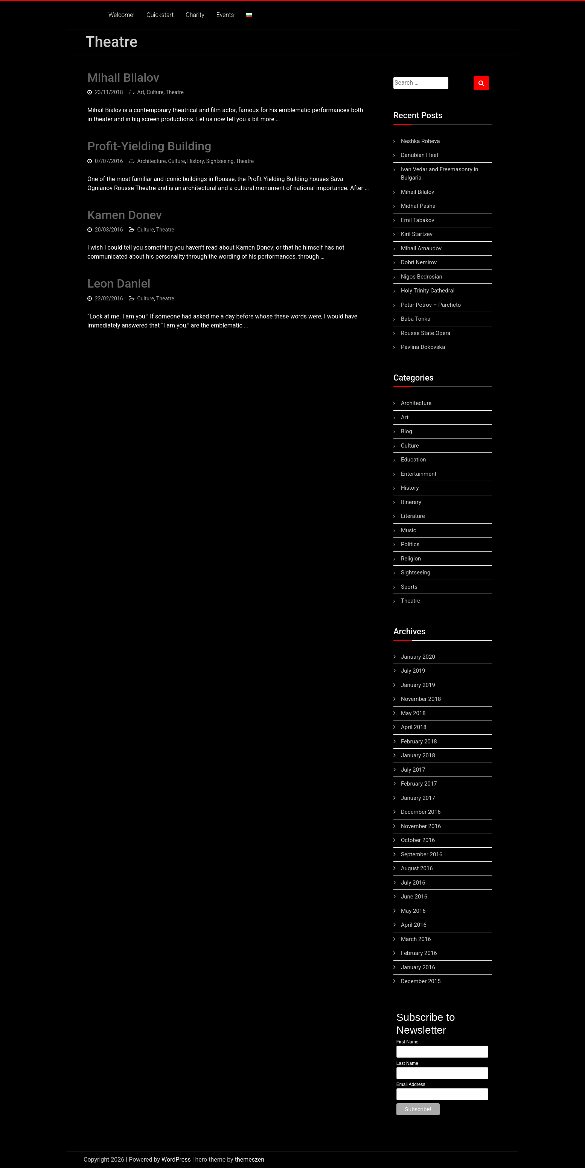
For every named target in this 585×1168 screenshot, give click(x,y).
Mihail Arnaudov (421, 248)
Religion (411, 558)
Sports (409, 586)
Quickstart (160, 14)
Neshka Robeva (420, 141)
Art (141, 92)
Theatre (175, 92)
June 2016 (414, 896)
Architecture (151, 161)
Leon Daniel (119, 283)
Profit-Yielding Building (149, 146)
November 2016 (421, 826)
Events (225, 14)
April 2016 (414, 924)
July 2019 (413, 670)
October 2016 (418, 840)
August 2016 (417, 868)
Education (413, 459)
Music (408, 530)
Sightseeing (219, 161)
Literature (413, 516)
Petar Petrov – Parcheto (431, 305)
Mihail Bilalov (123, 77)
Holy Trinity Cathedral (427, 290)
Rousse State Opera (425, 333)
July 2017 (413, 769)
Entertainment (418, 474)
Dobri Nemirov (419, 262)
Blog (406, 431)
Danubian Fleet (420, 155)
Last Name (407, 1063)
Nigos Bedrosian (421, 276)
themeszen (249, 1159)
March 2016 (416, 939)
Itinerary (411, 502)
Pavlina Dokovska (423, 347)
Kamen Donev (124, 215)
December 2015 (421, 981)
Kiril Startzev (417, 234)
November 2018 (421, 699)
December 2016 (421, 812)
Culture (155, 92)
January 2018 (418, 755)
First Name (407, 1042)
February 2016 (419, 953)
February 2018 (419, 741)
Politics (410, 544)
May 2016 (413, 911)
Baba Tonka (415, 318)
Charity (195, 14)
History (195, 161)
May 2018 (413, 713)
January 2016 (418, 967)
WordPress (176, 1159)
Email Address (410, 1084)
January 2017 (418, 798)
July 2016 (413, 882)
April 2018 (414, 727)
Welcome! (121, 14)
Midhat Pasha (418, 206)
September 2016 (421, 854)
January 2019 (418, 685)
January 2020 (418, 656)
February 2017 (419, 783)
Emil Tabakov (417, 220)
